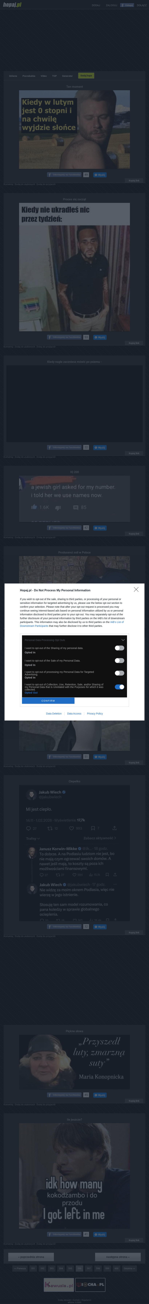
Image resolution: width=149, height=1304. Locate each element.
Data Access (74, 713)
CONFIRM (48, 700)
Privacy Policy (95, 713)
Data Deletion (54, 713)
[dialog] (74, 652)
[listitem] (74, 640)
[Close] (137, 590)
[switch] (119, 648)
